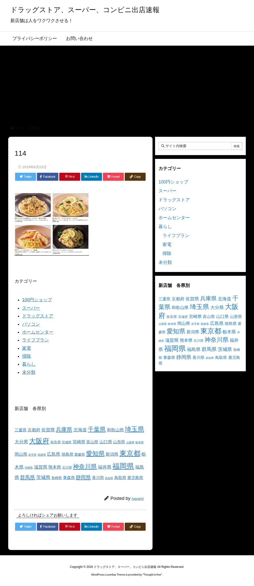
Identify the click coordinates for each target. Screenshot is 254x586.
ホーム (20, 128)
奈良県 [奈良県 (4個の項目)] (55, 442)
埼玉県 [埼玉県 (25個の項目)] (134, 429)
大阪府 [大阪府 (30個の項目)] (39, 441)
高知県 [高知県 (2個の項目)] (109, 478)
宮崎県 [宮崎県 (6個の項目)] (79, 442)
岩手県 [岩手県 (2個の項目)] (32, 454)
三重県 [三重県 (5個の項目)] (21, 430)
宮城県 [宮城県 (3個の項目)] (66, 442)
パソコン (31, 324)
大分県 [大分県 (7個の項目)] (21, 441)
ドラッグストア (37, 315)
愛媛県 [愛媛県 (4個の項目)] (79, 454)
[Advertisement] (127, 83)
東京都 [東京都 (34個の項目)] (130, 453)
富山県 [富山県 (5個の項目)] (92, 442)
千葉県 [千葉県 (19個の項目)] (97, 429)
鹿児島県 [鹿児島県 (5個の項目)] (135, 478)
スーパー (31, 308)
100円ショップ (37, 299)
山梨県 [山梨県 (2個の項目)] (130, 442)
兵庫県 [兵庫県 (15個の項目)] (64, 429)
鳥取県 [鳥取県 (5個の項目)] (120, 478)
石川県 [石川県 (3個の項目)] (67, 467)
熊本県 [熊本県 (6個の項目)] (54, 467)
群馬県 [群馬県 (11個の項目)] (27, 477)
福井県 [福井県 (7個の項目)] (104, 467)
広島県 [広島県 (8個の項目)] (53, 454)
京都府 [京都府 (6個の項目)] (34, 430)
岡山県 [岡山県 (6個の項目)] (21, 454)
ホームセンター (37, 332)
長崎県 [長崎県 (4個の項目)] (56, 478)
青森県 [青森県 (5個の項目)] (69, 478)
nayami (138, 498)
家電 (26, 348)
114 (36, 128)
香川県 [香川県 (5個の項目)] (98, 478)
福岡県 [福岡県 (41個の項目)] (123, 466)
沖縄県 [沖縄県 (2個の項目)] (29, 467)
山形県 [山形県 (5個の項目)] (119, 442)
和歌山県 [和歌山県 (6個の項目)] (115, 430)
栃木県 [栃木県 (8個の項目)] (229, 331)
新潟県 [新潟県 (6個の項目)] (112, 454)
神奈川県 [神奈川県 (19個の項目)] (85, 466)
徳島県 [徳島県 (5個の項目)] (67, 454)
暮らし (28, 364)
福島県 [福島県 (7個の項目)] (193, 349)
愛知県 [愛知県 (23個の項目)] (95, 453)
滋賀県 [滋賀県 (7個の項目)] (40, 467)
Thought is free (152, 574)
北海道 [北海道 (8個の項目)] (80, 429)
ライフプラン (35, 340)
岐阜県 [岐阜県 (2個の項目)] (139, 442)
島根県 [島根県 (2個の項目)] (42, 454)
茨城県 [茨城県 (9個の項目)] (43, 477)
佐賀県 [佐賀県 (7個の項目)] (48, 429)
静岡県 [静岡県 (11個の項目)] (83, 477)
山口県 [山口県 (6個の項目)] (105, 442)
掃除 (26, 356)
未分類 (28, 372)
